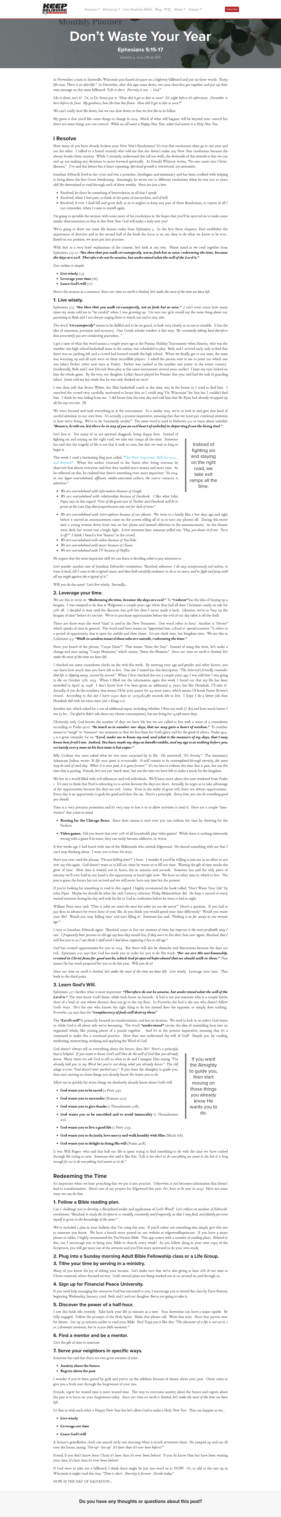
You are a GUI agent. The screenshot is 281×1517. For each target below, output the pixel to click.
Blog (158, 9)
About (178, 9)
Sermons (90, 9)
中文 (167, 9)
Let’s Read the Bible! (137, 9)
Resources (110, 9)
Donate (193, 9)
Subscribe (232, 9)
